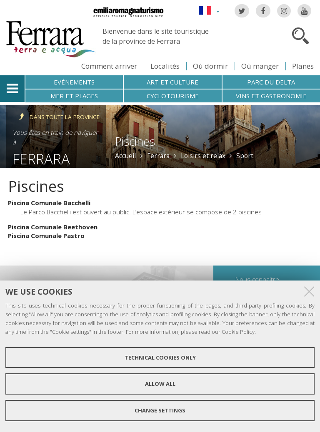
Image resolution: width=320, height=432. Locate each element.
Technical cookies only (160, 357)
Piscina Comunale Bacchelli (49, 203)
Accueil (125, 155)
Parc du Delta (271, 82)
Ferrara (41, 159)
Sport (244, 155)
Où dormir (210, 66)
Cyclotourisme (173, 96)
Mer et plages (74, 96)
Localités (165, 66)
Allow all (160, 383)
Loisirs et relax (203, 155)
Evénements (74, 82)
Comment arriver (109, 66)
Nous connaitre (257, 279)
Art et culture (172, 82)
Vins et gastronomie (271, 96)
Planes (303, 66)
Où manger (260, 66)
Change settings (160, 410)
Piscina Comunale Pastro (46, 235)
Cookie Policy (238, 331)
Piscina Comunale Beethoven (53, 227)
